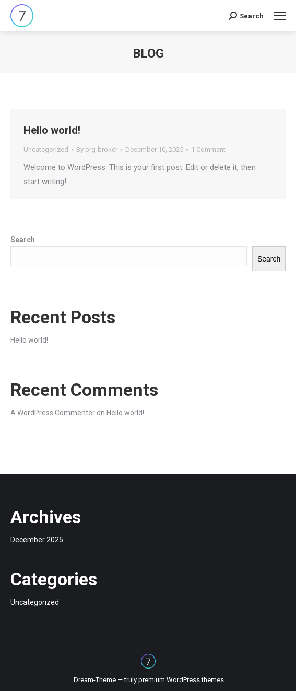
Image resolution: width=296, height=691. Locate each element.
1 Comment (208, 149)
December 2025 (36, 540)
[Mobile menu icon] (280, 15)
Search (22, 239)
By (96, 149)
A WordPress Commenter (52, 413)
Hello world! (51, 130)
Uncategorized (45, 149)
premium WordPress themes (181, 680)
